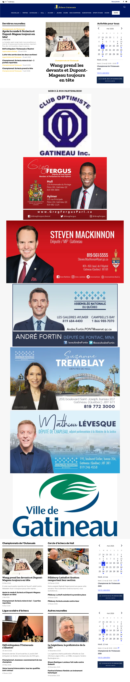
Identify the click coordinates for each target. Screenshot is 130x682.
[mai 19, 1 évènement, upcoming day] (103, 51)
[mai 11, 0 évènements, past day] (99, 47)
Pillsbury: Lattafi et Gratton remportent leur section (63, 579)
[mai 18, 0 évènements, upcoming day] (99, 51)
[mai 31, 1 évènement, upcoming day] (121, 55)
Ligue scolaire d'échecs (9, 51)
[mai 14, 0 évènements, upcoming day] (110, 47)
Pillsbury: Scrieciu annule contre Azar (63, 601)
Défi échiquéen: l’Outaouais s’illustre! (18, 48)
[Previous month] (98, 28)
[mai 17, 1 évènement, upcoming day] (121, 47)
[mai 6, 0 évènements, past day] (106, 42)
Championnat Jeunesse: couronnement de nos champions (22, 661)
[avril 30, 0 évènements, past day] (110, 38)
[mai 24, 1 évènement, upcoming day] (121, 51)
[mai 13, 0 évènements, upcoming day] (106, 47)
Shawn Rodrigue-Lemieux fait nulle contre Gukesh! (66, 663)
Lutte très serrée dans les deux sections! (19, 54)
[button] (124, 7)
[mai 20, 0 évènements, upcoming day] (106, 51)
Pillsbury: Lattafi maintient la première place (67, 595)
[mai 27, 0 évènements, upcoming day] (106, 55)
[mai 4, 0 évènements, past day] (99, 42)
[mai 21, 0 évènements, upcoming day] (110, 51)
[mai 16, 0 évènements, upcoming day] (117, 47)
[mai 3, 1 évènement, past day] (121, 38)
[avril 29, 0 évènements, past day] (106, 38)
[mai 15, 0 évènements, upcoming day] (114, 47)
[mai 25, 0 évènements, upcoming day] (99, 55)
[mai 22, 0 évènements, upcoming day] (114, 51)
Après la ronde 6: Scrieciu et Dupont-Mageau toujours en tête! (18, 34)
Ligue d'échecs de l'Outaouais (12, 57)
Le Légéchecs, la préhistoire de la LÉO (66, 646)
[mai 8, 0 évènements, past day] (114, 42)
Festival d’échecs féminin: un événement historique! (65, 672)
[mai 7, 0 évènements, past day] (110, 42)
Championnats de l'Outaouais (13, 29)
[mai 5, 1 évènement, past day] (103, 42)
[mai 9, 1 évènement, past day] (117, 42)
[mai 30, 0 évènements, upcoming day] (117, 55)
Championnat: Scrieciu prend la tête (17, 68)
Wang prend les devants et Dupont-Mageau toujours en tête (66, 72)
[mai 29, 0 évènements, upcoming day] (114, 55)
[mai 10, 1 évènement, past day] (121, 42)
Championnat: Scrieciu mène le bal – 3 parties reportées (18, 61)
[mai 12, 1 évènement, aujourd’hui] (103, 47)
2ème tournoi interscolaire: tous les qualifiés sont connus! (21, 669)
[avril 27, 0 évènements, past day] (99, 38)
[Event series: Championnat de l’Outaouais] (117, 63)
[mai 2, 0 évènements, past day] (117, 38)
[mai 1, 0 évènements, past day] (114, 38)
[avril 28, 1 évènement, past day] (103, 38)
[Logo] (65, 7)
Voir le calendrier (103, 73)
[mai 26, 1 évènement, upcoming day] (103, 55)
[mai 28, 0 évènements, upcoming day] (110, 55)
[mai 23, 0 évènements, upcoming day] (117, 51)
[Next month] (121, 28)
